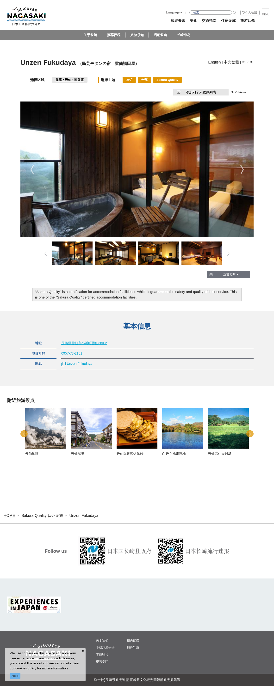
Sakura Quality (167, 80)
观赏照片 (230, 274)
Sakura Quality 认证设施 (42, 516)
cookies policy (25, 668)
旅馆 (129, 80)
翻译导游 (133, 647)
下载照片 (102, 654)
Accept (15, 676)
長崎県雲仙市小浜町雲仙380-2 (84, 343)
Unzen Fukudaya (76, 364)
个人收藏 (251, 12)
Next (242, 170)
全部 (144, 80)
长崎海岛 (183, 35)
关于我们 (102, 640)
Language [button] (173, 12)
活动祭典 (160, 35)
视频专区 (102, 661)
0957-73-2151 (71, 353)
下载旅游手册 (105, 647)
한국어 (248, 62)
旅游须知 (137, 35)
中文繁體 (231, 62)
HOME (9, 516)
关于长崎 (90, 35)
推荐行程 (113, 35)
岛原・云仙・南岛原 (70, 80)
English (214, 62)
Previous (32, 170)
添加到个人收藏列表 (196, 92)
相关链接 (133, 640)
